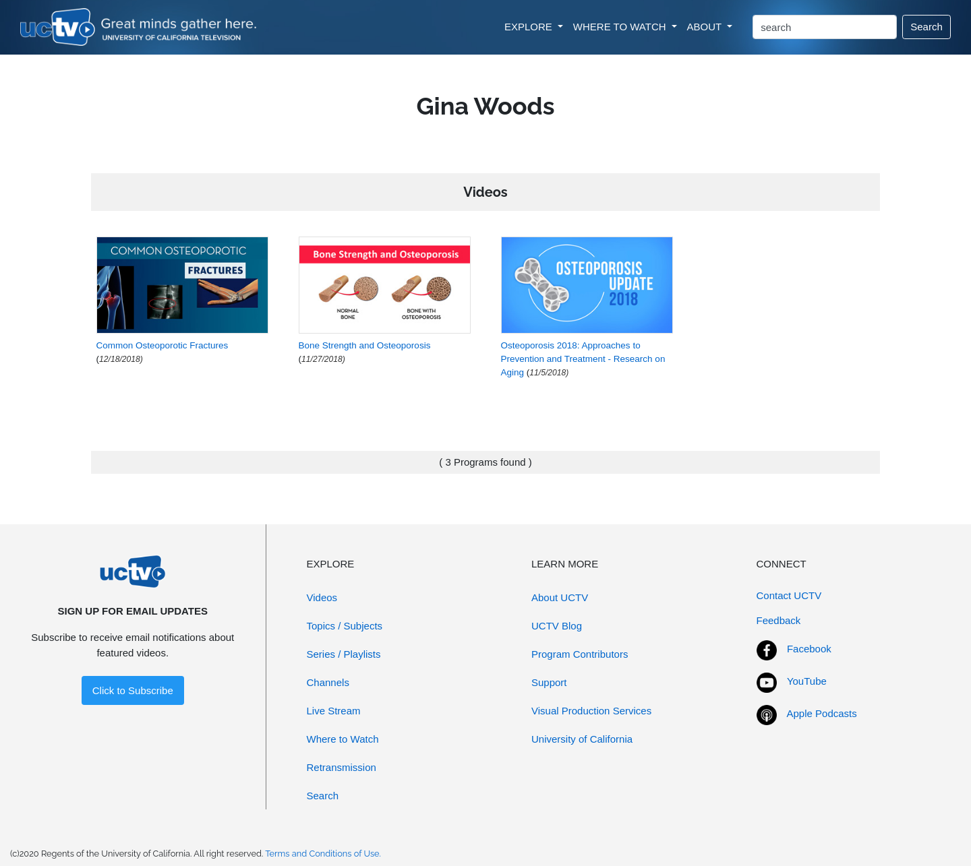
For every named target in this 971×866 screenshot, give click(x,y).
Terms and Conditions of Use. (323, 853)
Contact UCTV (789, 595)
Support (549, 682)
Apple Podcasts (822, 713)
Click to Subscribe (132, 690)
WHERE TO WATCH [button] (621, 26)
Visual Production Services (591, 710)
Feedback (779, 620)
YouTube (807, 681)
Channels (328, 682)
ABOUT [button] (706, 26)
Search (926, 26)
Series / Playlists (344, 654)
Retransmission (341, 767)
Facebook (809, 648)
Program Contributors (579, 654)
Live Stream (334, 710)
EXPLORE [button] (529, 26)
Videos (322, 597)
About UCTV (559, 597)
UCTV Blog (556, 625)
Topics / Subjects (345, 625)
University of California (581, 739)
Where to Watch (343, 739)
